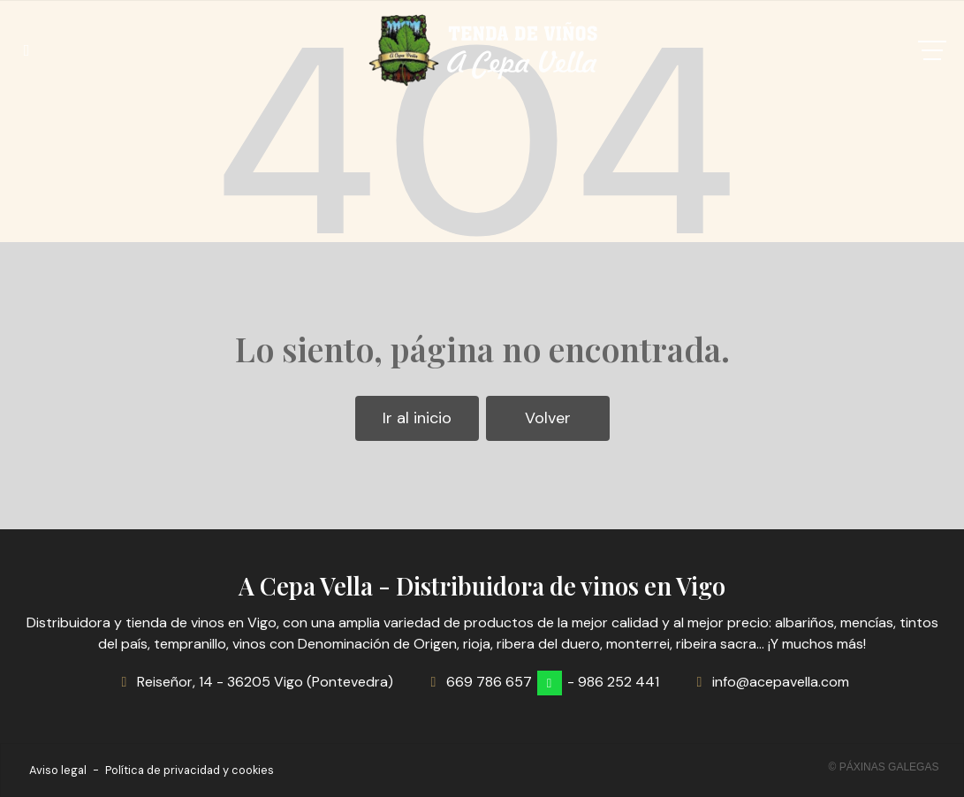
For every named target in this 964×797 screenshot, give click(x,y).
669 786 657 (489, 681)
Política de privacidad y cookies (189, 770)
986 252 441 (618, 681)
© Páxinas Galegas (884, 767)
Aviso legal (58, 770)
